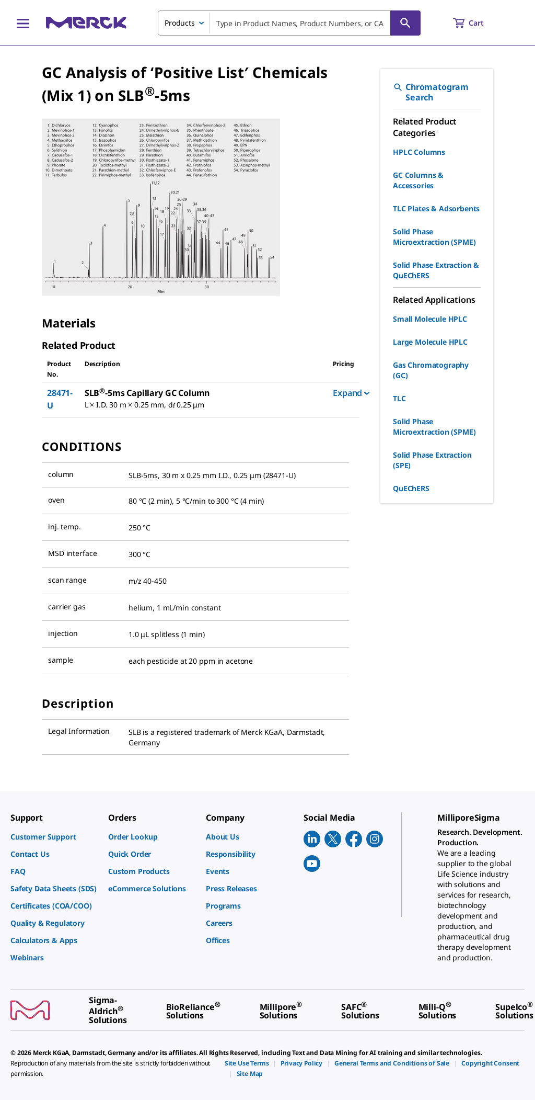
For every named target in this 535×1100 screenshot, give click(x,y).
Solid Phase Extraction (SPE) (432, 460)
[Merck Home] (86, 23)
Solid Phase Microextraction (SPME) (434, 236)
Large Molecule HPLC (430, 342)
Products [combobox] (180, 23)
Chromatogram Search (431, 92)
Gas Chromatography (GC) (431, 370)
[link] (54, 836)
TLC (399, 398)
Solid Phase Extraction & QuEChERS (436, 270)
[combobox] (289, 23)
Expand (351, 393)
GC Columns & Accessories (418, 180)
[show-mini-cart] (478, 23)
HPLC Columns (419, 152)
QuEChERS (411, 488)
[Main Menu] (23, 23)
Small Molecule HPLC (430, 319)
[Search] (405, 23)
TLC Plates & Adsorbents (436, 208)
